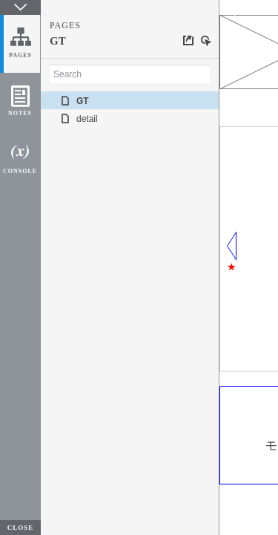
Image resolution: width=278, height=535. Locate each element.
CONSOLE (20, 171)
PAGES (20, 55)
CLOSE (20, 527)
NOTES (20, 113)
